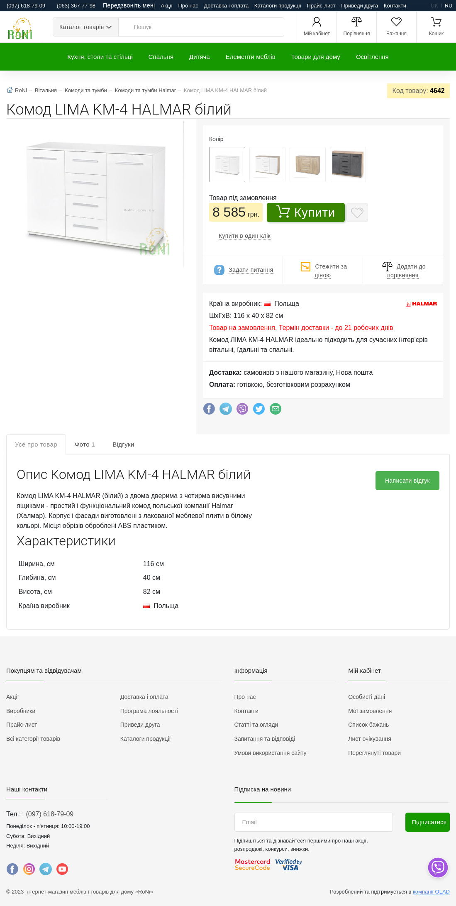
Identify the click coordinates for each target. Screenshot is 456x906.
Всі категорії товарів (33, 738)
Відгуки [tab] (123, 444)
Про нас (188, 5)
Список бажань (368, 724)
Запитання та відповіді (264, 738)
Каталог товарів (81, 27)
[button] (94, 195)
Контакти (395, 5)
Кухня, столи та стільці (99, 56)
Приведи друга (359, 5)
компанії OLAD (431, 892)
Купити (305, 212)
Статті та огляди (256, 724)
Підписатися (429, 822)
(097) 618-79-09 (49, 814)
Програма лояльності (149, 711)
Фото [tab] (85, 444)
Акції (167, 5)
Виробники (20, 711)
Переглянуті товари (374, 753)
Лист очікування (369, 738)
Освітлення (372, 56)
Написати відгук (407, 480)
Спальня (161, 56)
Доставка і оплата (226, 5)
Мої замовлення (370, 711)
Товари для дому (315, 56)
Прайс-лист (321, 5)
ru (449, 5)
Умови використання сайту (270, 753)
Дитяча (199, 56)
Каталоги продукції (277, 5)
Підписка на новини (262, 789)
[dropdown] (437, 867)
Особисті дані (366, 697)
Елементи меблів (251, 56)
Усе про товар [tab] (36, 444)
